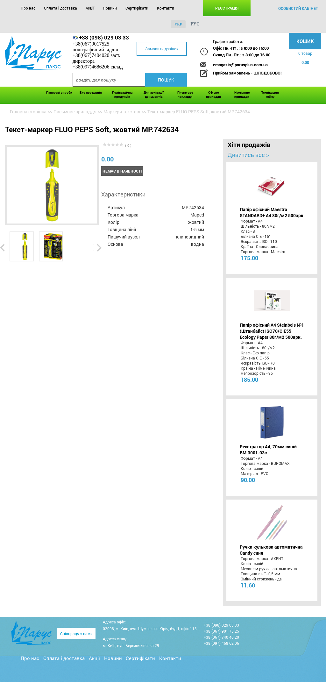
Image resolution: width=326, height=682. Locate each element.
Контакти (165, 8)
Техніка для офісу (270, 94)
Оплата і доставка (60, 8)
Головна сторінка (28, 112)
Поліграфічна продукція (122, 94)
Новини (110, 8)
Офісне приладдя (213, 94)
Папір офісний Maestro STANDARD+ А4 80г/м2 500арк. (272, 212)
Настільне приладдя (242, 94)
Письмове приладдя (185, 94)
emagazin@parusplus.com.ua (240, 64)
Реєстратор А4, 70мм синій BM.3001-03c (268, 450)
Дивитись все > (248, 155)
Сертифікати (136, 8)
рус (195, 24)
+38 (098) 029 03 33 (104, 37)
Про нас (28, 8)
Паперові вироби (59, 92)
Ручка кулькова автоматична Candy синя (271, 550)
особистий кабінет (298, 8)
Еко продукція (91, 92)
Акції (90, 8)
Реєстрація (226, 8)
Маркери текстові (121, 112)
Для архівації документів (154, 94)
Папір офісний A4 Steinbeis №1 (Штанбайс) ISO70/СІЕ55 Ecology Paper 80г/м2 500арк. (272, 331)
